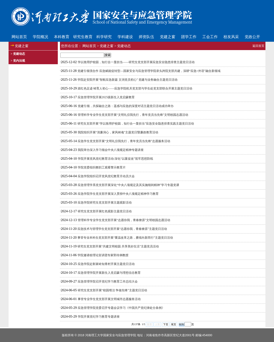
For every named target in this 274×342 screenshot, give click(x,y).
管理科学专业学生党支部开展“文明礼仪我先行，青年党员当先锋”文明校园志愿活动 (133, 114)
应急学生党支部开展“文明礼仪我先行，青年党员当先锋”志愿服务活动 (124, 141)
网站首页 (19, 37)
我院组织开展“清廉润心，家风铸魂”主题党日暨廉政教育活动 (118, 132)
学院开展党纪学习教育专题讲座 (99, 316)
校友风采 (231, 37)
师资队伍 (146, 37)
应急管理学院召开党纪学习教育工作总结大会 (108, 281)
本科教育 (61, 37)
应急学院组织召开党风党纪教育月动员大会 (106, 176)
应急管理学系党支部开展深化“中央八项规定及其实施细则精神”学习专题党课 (128, 185)
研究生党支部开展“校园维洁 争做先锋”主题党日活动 (112, 290)
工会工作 (210, 37)
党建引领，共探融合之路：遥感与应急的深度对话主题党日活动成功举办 (126, 106)
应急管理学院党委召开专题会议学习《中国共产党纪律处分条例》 (121, 307)
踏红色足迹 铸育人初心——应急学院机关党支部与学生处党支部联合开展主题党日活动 (135, 88)
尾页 (173, 324)
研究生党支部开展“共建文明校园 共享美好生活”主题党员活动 (118, 246)
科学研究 (104, 37)
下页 (165, 324)
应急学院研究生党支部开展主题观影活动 (105, 202)
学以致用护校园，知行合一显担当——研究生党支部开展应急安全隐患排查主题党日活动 (136, 62)
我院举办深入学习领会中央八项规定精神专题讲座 (111, 150)
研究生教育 (82, 37)
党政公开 (252, 37)
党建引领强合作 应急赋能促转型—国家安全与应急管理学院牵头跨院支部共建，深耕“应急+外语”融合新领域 (148, 71)
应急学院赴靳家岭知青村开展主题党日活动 (106, 264)
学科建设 (125, 37)
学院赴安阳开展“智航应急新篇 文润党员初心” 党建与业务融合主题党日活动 (127, 79)
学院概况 (40, 37)
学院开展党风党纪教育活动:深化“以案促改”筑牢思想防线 (115, 158)
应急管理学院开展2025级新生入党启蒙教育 (106, 97)
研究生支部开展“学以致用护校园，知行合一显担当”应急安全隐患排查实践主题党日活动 (135, 123)
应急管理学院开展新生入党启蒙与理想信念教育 (109, 272)
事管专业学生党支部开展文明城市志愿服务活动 (109, 299)
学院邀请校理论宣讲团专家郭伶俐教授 (102, 255)
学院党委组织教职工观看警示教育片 (102, 167)
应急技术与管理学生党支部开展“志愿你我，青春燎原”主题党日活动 (122, 228)
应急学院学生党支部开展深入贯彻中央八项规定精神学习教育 (118, 193)
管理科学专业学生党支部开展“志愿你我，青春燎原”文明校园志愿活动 (124, 220)
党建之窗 (167, 37)
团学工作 (189, 37)
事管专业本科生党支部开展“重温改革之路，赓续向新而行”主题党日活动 (125, 237)
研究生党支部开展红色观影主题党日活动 (105, 211)
